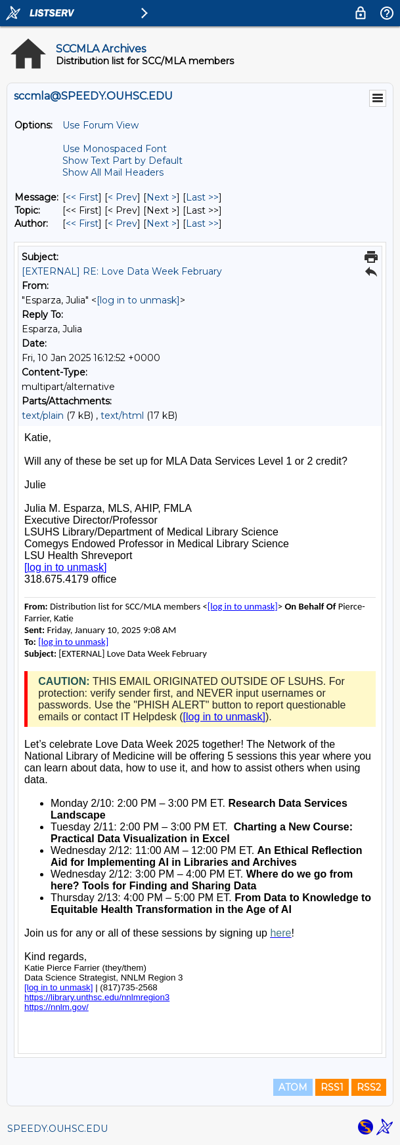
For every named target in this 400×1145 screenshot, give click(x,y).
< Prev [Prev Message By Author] (122, 223)
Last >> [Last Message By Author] (202, 223)
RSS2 (369, 1087)
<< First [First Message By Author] (82, 223)
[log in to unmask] (138, 300)
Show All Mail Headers (113, 172)
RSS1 (332, 1087)
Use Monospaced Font (114, 149)
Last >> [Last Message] (202, 197)
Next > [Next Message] (161, 197)
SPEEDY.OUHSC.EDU (57, 1129)
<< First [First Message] (82, 197)
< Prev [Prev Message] (122, 197)
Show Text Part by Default (122, 160)
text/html (122, 415)
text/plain (43, 415)
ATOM (292, 1087)
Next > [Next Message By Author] (161, 223)
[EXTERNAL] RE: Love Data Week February (122, 271)
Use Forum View (100, 125)
